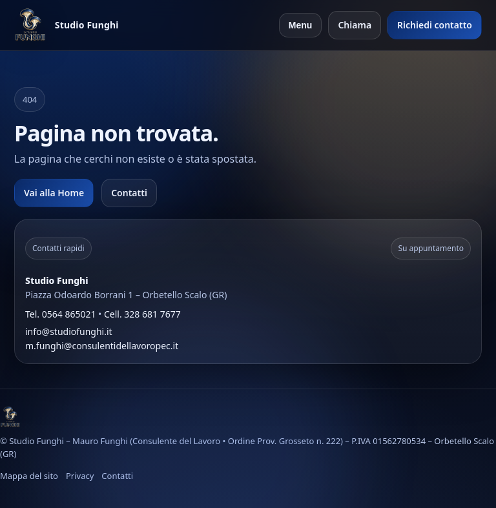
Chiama (354, 25)
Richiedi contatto (434, 25)
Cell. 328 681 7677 (142, 314)
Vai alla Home (54, 193)
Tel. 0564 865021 (60, 314)
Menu (301, 25)
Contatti (129, 193)
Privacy (80, 476)
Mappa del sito (29, 476)
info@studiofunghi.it (68, 331)
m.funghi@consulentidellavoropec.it (101, 346)
